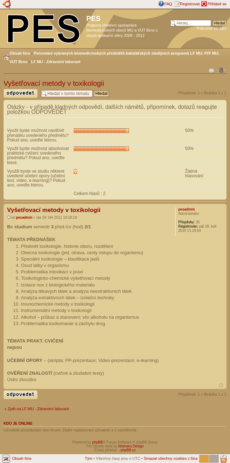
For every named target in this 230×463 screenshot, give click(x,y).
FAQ (168, 4)
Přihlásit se (216, 4)
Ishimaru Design (131, 446)
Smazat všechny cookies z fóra (170, 458)
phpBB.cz (128, 450)
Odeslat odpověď (21, 93)
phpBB (97, 442)
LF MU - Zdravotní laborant (56, 62)
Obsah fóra (20, 53)
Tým (88, 458)
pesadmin (24, 217)
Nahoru (221, 385)
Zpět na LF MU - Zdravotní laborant (38, 409)
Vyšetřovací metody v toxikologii (54, 83)
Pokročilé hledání (211, 28)
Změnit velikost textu (221, 70)
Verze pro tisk (211, 69)
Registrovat (190, 4)
